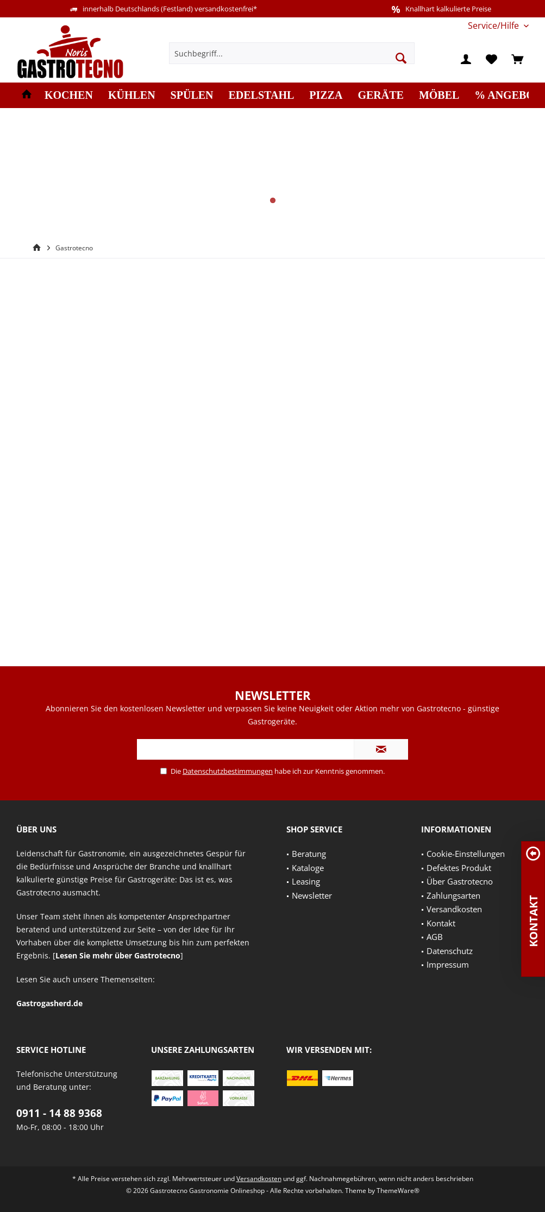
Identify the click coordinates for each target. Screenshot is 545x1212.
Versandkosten (454, 909)
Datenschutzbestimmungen (228, 771)
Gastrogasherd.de (49, 1003)
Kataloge (308, 867)
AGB (435, 936)
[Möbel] (439, 95)
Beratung (309, 853)
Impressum (448, 964)
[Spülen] (192, 95)
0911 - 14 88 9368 (59, 1113)
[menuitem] (494, 26)
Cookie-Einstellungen (466, 853)
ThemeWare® (398, 1190)
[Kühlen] (132, 95)
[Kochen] (69, 95)
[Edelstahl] (261, 95)
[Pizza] (326, 95)
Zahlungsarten (453, 895)
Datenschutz (450, 950)
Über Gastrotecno (460, 881)
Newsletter (312, 895)
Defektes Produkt (459, 867)
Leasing (306, 881)
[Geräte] (380, 95)
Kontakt (441, 923)
